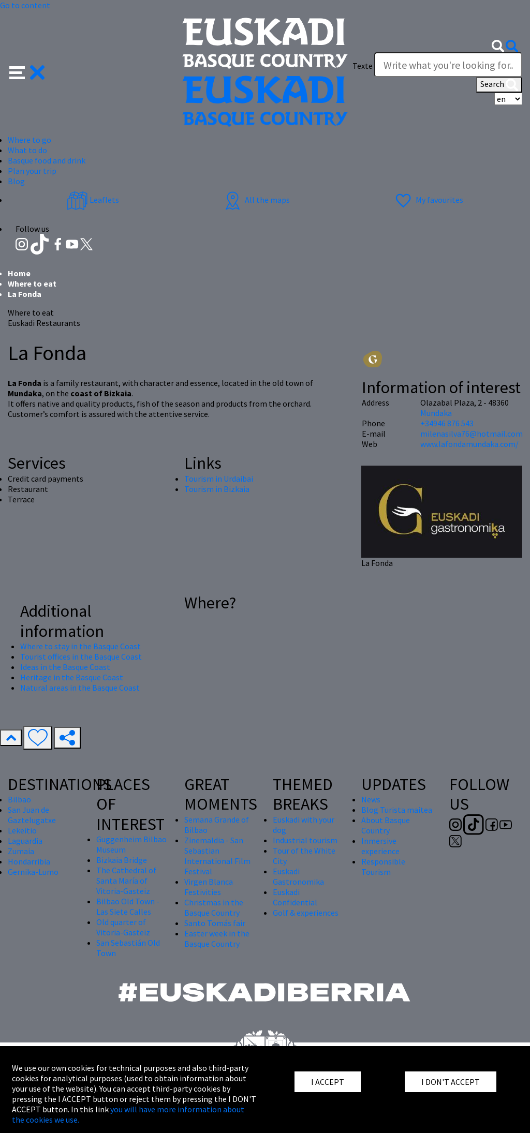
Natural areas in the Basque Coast (80, 687)
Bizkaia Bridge (121, 860)
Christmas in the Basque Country (213, 907)
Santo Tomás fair (214, 923)
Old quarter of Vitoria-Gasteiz (123, 927)
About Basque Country (385, 825)
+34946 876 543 (447, 423)
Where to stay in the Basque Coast (80, 646)
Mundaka (436, 413)
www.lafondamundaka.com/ (469, 444)
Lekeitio (22, 830)
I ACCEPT (327, 1082)
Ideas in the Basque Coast (65, 667)
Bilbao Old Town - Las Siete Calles (127, 906)
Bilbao (19, 799)
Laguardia (25, 841)
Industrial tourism (305, 840)
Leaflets (93, 200)
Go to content (25, 5)
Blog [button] (16, 181)
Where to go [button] (29, 140)
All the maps (256, 200)
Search (499, 85)
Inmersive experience (380, 846)
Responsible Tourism (383, 866)
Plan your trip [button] (32, 171)
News (370, 799)
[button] (27, 71)
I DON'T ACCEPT (450, 1082)
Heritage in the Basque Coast (71, 677)
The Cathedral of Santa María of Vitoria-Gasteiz (126, 880)
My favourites (428, 200)
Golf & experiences (305, 912)
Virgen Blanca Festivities (208, 886)
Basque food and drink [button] (46, 160)
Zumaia (21, 851)
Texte (362, 66)
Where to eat (32, 283)
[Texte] (448, 64)
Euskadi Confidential (295, 897)
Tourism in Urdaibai (218, 478)
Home (19, 273)
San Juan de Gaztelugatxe (32, 814)
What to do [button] (27, 150)
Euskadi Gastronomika (298, 876)
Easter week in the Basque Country (216, 938)
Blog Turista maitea (396, 809)
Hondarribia (29, 861)
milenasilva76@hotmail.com (471, 433)
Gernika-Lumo (33, 872)
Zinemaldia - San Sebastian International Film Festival (217, 855)
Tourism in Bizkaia (216, 489)
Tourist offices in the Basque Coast (81, 656)
